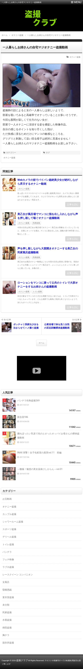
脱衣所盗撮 (8, 642)
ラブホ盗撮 (8, 567)
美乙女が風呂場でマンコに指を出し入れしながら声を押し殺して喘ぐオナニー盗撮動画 (47, 216)
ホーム (41, 343)
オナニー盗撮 (75, 57)
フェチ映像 (8, 559)
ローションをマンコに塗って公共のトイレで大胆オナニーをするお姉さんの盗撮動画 (47, 284)
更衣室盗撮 (8, 597)
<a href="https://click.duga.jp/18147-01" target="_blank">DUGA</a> (41, 368)
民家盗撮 (36, 223)
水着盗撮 (7, 620)
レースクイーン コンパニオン (17, 574)
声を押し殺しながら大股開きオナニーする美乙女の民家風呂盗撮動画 (47, 250)
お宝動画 (7, 499)
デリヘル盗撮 (9, 536)
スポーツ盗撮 (9, 529)
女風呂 (5, 582)
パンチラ (7, 552)
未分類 (5, 605)
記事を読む (73, 204)
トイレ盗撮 (37, 291)
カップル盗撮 (9, 514)
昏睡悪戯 (7, 589)
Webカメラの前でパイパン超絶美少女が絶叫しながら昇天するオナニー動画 (47, 181)
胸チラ (5, 635)
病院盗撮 (7, 627)
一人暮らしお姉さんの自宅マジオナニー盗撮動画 (35, 47)
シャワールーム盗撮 (12, 521)
